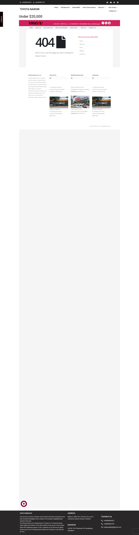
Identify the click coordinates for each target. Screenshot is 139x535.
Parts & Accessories (89, 7)
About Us (102, 7)
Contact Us (113, 11)
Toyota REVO (76, 7)
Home (56, 7)
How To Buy (113, 7)
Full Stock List (65, 7)
